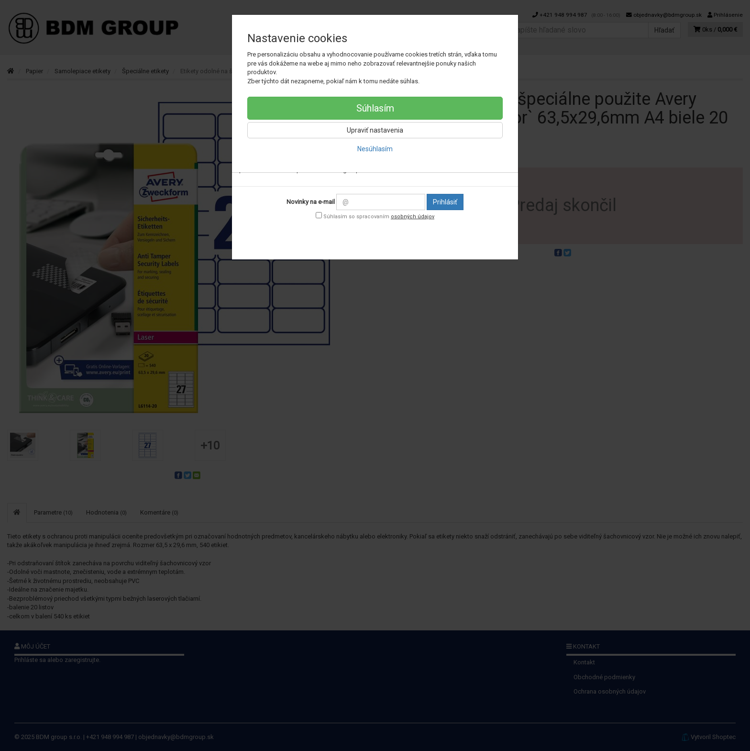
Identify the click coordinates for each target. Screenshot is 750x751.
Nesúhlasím (375, 149)
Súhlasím (375, 108)
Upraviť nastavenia (375, 130)
